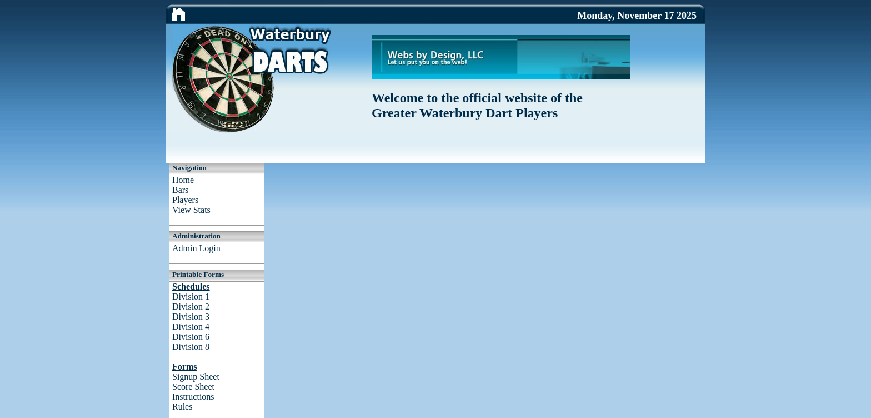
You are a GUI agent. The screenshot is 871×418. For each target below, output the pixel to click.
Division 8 (190, 346)
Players (185, 200)
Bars (180, 190)
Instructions (193, 396)
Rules (182, 406)
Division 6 (190, 336)
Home (183, 180)
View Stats (191, 210)
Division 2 (190, 306)
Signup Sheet (195, 376)
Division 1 (190, 296)
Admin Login (196, 248)
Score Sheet (193, 386)
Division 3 (190, 316)
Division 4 (190, 326)
